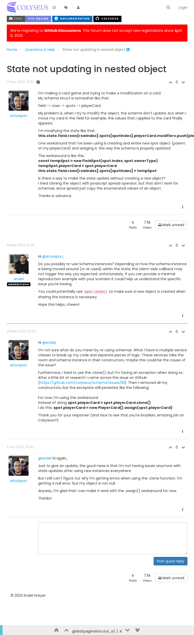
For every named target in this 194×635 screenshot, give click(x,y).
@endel (48, 342)
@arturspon (52, 256)
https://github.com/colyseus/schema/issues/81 (82, 382)
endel (19, 278)
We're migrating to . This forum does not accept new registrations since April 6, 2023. (96, 33)
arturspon (18, 115)
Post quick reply (170, 561)
